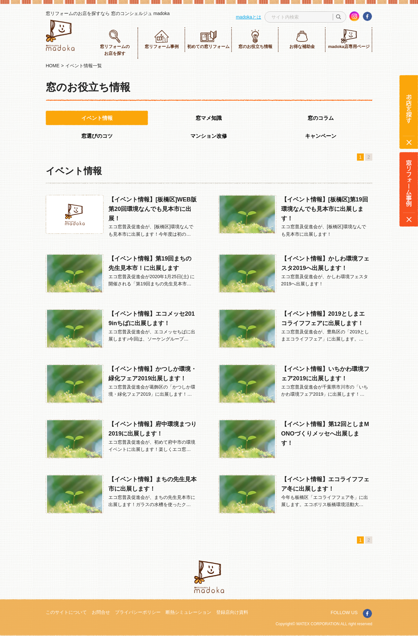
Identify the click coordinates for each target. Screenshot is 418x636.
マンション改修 (208, 136)
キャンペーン (320, 136)
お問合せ (101, 612)
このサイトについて (66, 612)
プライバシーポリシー (138, 612)
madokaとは (248, 17)
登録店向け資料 (232, 612)
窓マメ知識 (209, 118)
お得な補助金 (302, 39)
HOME (52, 65)
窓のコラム (321, 118)
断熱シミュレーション (188, 612)
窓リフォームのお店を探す (115, 42)
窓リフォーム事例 (162, 39)
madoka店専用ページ (349, 39)
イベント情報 (97, 118)
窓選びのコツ (97, 136)
